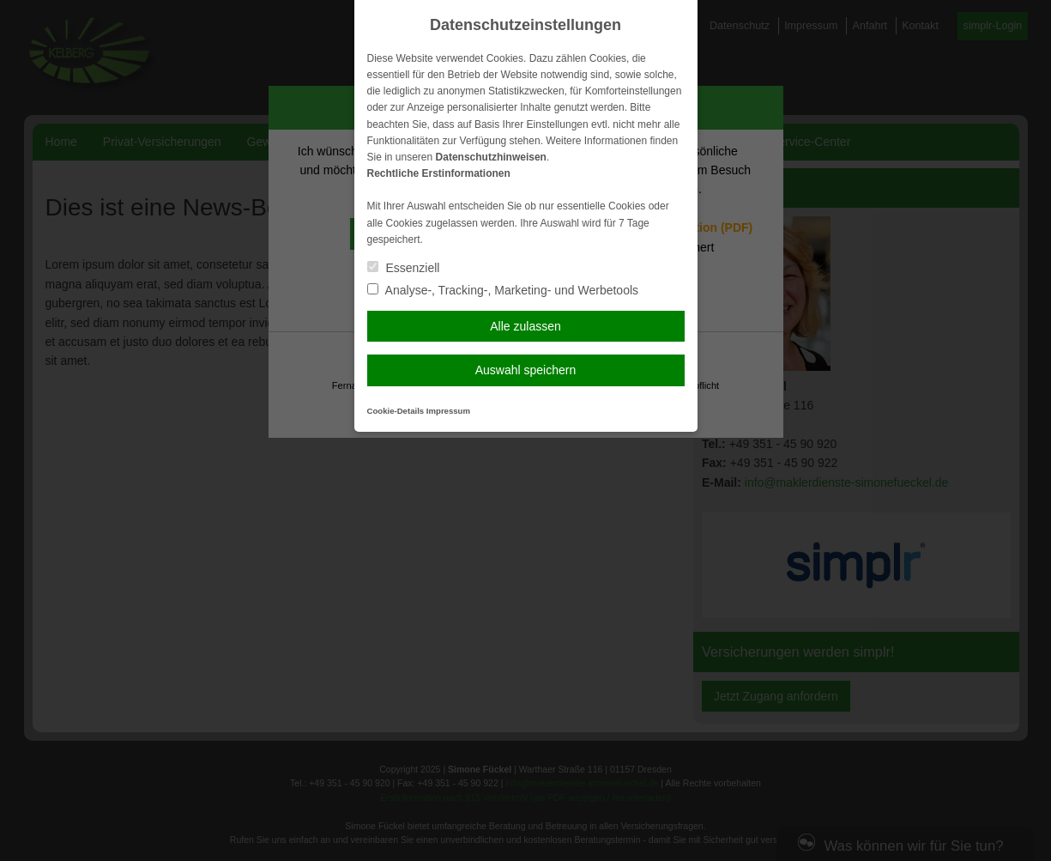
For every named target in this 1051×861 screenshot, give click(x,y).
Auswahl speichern (526, 370)
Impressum (448, 410)
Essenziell (403, 268)
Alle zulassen (525, 326)
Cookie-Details (396, 410)
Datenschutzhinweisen (491, 157)
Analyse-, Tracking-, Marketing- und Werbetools (503, 290)
